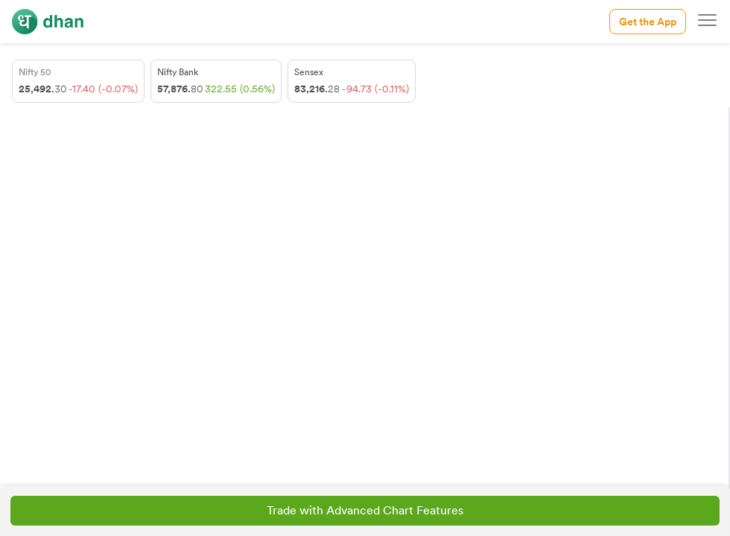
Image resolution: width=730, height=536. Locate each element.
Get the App (647, 22)
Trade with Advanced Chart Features (365, 510)
